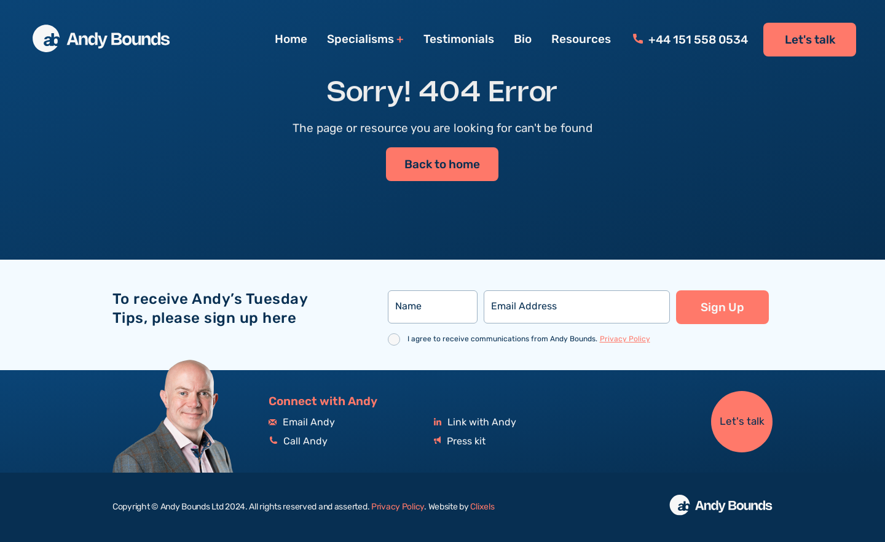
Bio (523, 39)
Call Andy (298, 441)
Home (291, 39)
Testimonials (458, 39)
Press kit (460, 441)
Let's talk (810, 40)
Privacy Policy (625, 339)
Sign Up (722, 307)
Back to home (442, 165)
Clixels (482, 507)
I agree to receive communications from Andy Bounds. (528, 339)
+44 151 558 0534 (690, 40)
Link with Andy (475, 422)
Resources (581, 39)
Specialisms (360, 39)
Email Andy (302, 422)
